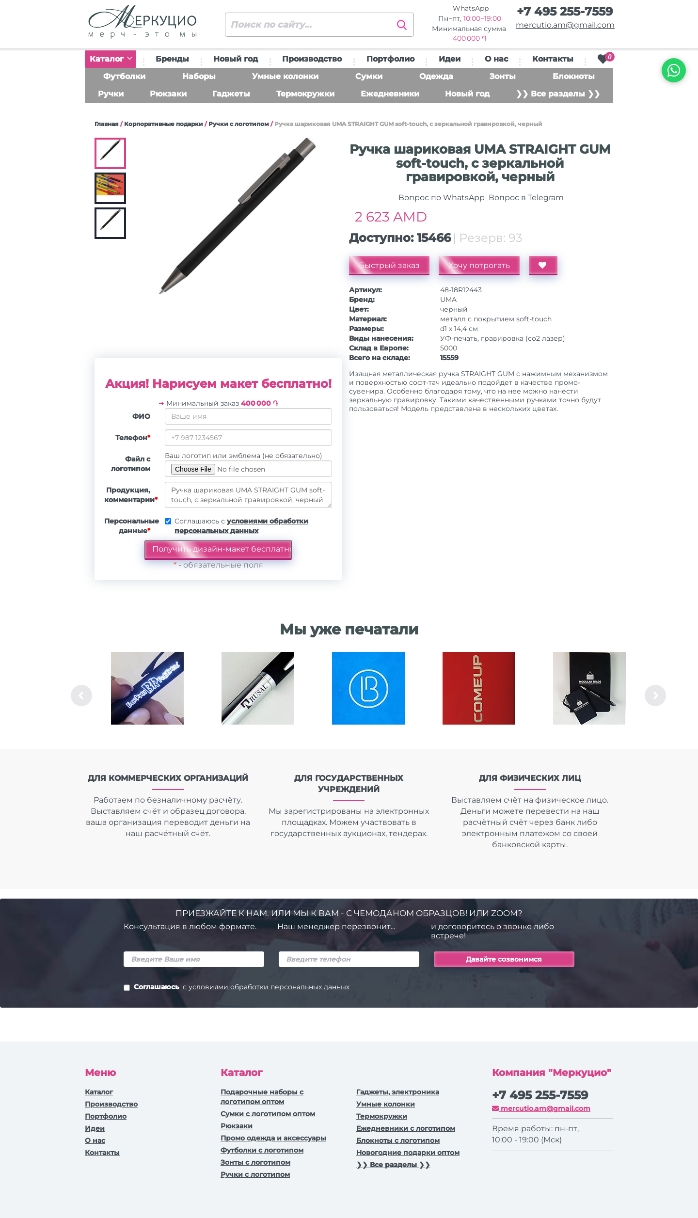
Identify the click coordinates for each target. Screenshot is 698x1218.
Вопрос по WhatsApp (441, 197)
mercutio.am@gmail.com (565, 25)
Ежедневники (390, 93)
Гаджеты (231, 93)
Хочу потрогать (479, 265)
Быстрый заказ (389, 265)
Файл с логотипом (130, 464)
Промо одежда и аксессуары (273, 1138)
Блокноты (574, 76)
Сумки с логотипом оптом (268, 1113)
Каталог (111, 58)
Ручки (111, 93)
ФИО (141, 416)
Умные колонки (285, 76)
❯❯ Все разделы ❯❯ (558, 93)
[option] (147, 695)
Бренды (172, 58)
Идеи (449, 58)
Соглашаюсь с (241, 526)
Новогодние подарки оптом (408, 1152)
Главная (107, 123)
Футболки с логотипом (262, 1150)
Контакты (552, 58)
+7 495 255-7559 (565, 11)
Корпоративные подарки (163, 123)
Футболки (124, 76)
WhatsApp (470, 8)
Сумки (368, 76)
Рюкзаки (168, 93)
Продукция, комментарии (131, 495)
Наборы (199, 76)
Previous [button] (81, 695)
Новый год (235, 58)
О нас (496, 58)
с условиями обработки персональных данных (266, 986)
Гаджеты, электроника (397, 1092)
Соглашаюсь (236, 988)
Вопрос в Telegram (525, 197)
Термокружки (305, 93)
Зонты (503, 76)
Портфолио (390, 58)
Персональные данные (131, 526)
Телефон (132, 437)
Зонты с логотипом (255, 1162)
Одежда (436, 76)
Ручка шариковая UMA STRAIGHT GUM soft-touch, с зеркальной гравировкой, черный (248, 495)
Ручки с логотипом (238, 123)
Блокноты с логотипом (398, 1140)
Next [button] (655, 695)
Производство (312, 58)
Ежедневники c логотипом (405, 1128)
